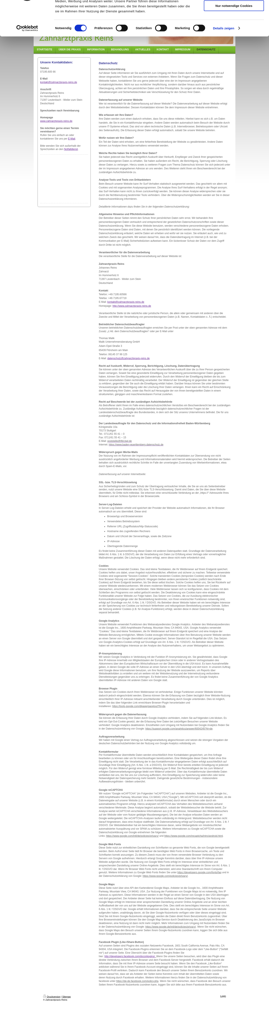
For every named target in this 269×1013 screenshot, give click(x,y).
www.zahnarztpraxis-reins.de (56, 121)
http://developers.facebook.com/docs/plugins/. (130, 956)
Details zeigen (223, 57)
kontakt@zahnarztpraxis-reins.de (58, 82)
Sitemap (66, 996)
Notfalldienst (71, 149)
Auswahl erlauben (233, 23)
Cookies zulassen (234, 10)
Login (223, 996)
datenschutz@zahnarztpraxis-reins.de (128, 358)
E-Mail (71, 138)
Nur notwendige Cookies (233, 35)
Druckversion (51, 996)
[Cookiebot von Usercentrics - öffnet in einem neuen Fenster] (27, 57)
